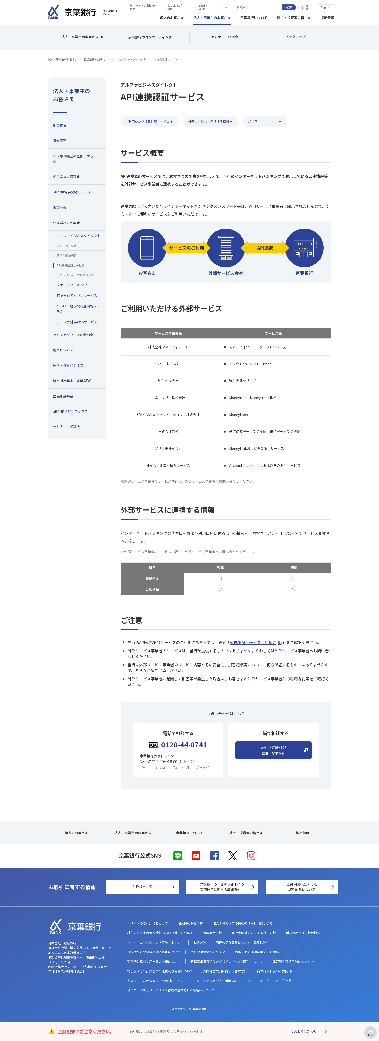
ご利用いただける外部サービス (147, 121)
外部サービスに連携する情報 (211, 121)
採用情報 (327, 17)
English (325, 7)
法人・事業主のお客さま (212, 17)
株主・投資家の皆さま (294, 17)
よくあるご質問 (250, 7)
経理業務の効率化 (94, 58)
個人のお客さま (172, 17)
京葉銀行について (253, 17)
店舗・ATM (280, 7)
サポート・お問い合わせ (212, 7)
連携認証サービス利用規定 (253, 642)
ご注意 (258, 121)
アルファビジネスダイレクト (129, 58)
